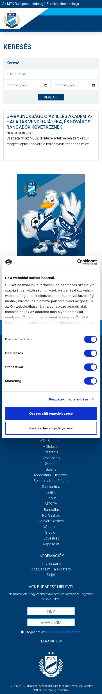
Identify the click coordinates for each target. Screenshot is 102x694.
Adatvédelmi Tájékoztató (51, 569)
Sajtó (51, 492)
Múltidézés (51, 446)
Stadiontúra (51, 487)
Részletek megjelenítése (68, 399)
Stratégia (51, 452)
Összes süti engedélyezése (51, 413)
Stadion (51, 532)
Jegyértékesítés (51, 521)
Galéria (51, 469)
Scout (51, 498)
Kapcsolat (51, 544)
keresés (51, 97)
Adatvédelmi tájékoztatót (62, 632)
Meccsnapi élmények (51, 475)
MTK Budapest (51, 441)
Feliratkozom (51, 641)
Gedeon (51, 463)
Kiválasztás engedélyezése (51, 428)
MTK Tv (51, 504)
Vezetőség (51, 458)
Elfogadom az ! (53, 632)
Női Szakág (51, 515)
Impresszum (51, 563)
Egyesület (51, 538)
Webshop (51, 527)
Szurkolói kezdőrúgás (51, 481)
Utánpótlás (51, 509)
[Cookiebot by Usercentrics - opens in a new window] (77, 262)
